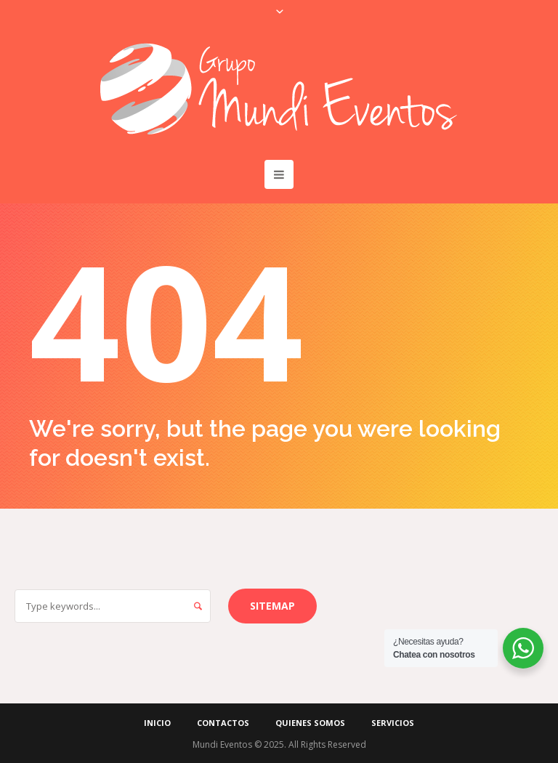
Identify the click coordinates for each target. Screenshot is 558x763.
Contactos (223, 722)
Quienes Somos (310, 722)
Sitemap (272, 606)
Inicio (157, 722)
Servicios (392, 722)
